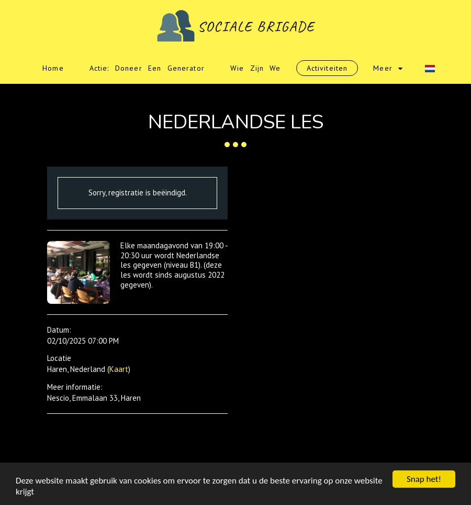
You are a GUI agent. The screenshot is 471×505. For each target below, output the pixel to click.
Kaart (118, 369)
